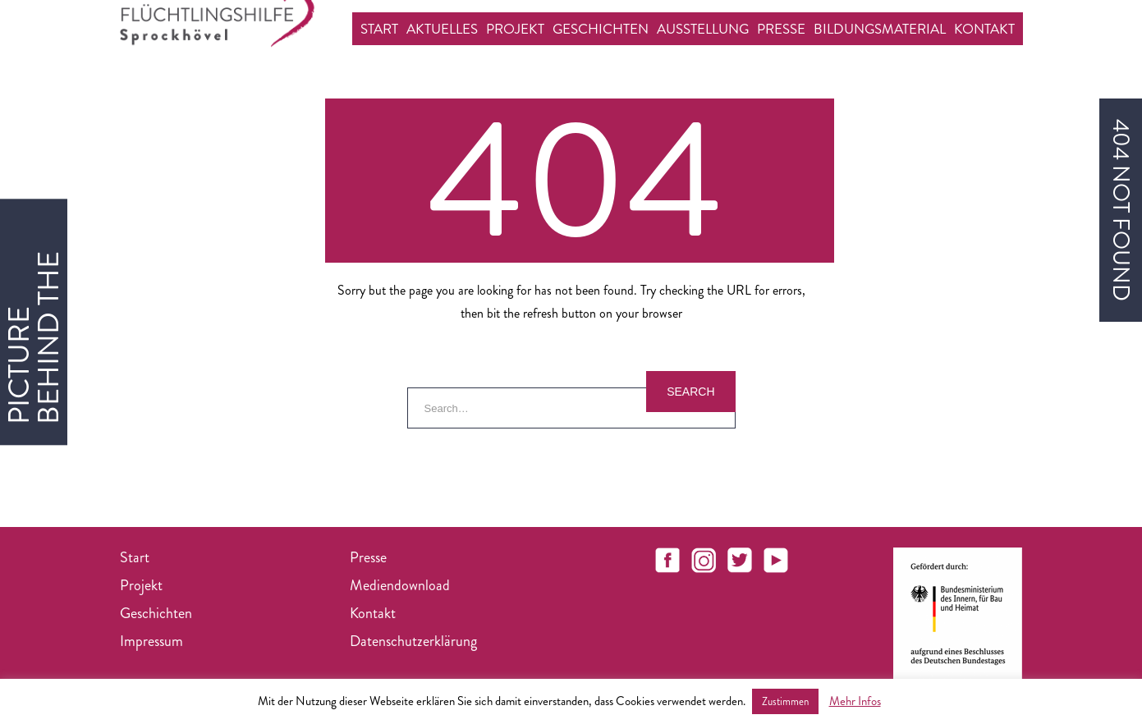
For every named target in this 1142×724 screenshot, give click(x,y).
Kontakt (984, 28)
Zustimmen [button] (785, 701)
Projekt (515, 28)
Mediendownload (400, 585)
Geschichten (601, 28)
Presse (781, 28)
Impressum (151, 641)
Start (379, 28)
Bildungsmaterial (880, 28)
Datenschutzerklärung (413, 641)
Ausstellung (703, 28)
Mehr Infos (855, 701)
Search (690, 391)
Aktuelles (442, 28)
